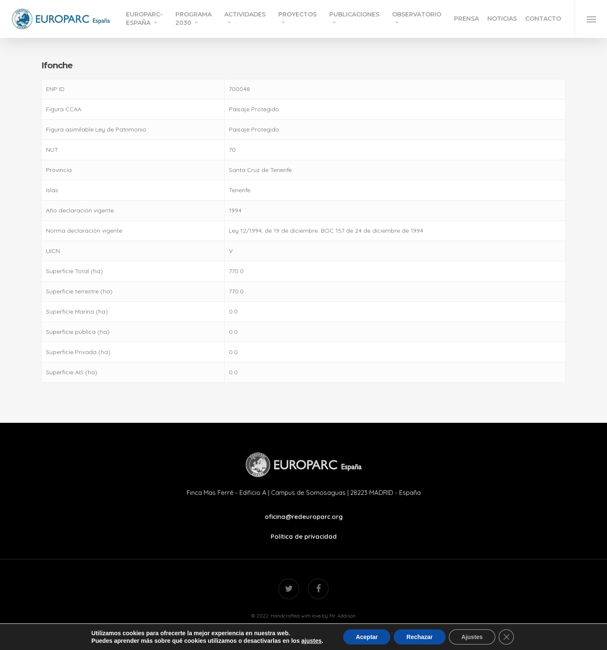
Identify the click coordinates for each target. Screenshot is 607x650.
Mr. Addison (342, 615)
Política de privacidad (304, 536)
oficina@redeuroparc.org (304, 517)
